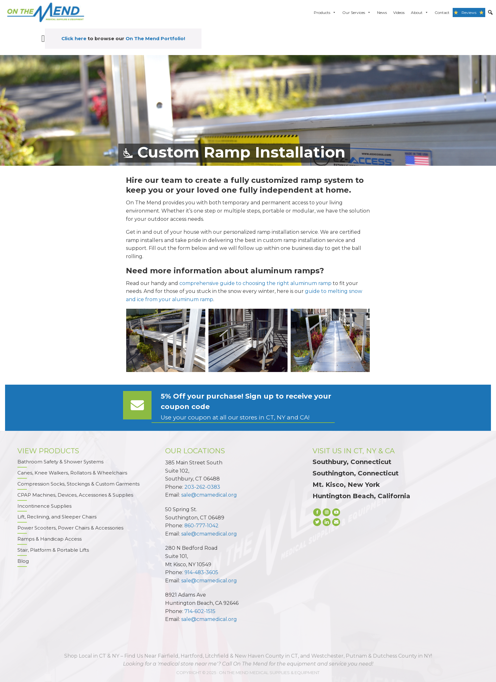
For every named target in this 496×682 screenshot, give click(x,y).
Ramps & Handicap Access (49, 539)
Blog (23, 561)
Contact (442, 12)
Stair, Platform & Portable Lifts (53, 550)
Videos (399, 12)
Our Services (356, 12)
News (382, 12)
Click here (73, 38)
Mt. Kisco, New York (346, 484)
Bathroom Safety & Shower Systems (60, 462)
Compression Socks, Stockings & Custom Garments (78, 484)
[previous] (134, 340)
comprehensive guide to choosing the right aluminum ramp (255, 283)
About (419, 12)
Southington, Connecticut (356, 473)
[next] (361, 340)
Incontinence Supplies (44, 506)
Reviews (469, 12)
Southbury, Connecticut (352, 462)
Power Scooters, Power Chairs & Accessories (70, 528)
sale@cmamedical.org (209, 495)
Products (325, 12)
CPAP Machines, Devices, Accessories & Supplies (75, 495)
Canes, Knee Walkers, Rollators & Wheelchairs (72, 473)
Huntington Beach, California (361, 496)
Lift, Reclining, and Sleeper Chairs (56, 517)
